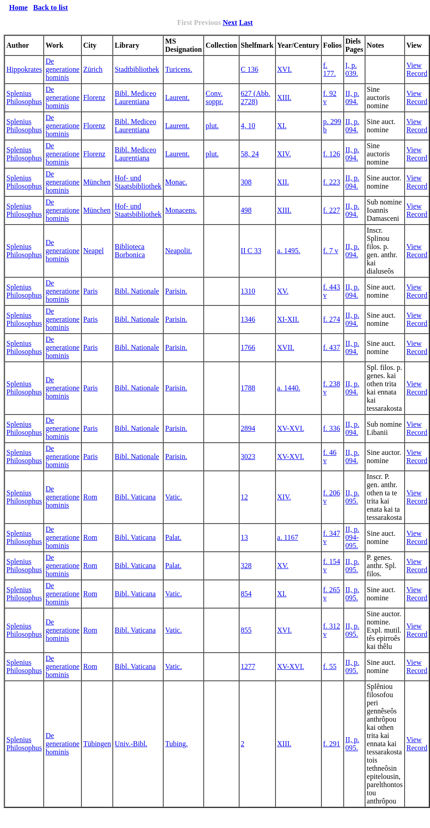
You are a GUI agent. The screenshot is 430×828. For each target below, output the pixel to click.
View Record (416, 69)
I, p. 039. (351, 69)
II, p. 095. (352, 497)
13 (244, 537)
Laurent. (177, 97)
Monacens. (181, 210)
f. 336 (331, 428)
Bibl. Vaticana (135, 497)
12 (244, 497)
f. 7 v (330, 250)
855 (246, 630)
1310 (248, 291)
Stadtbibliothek (137, 69)
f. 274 (331, 319)
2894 (248, 428)
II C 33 (251, 250)
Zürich (93, 69)
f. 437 (331, 347)
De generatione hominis (62, 69)
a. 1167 (288, 537)
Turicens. (178, 69)
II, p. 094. (352, 97)
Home (18, 7)
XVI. (284, 69)
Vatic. (173, 497)
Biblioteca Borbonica (130, 251)
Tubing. (176, 744)
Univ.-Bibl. (131, 744)
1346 (248, 319)
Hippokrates (24, 69)
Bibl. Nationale (137, 291)
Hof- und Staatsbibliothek (138, 182)
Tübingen (97, 744)
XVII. (286, 347)
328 (246, 565)
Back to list (50, 7)
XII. (283, 182)
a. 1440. (288, 388)
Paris (90, 291)
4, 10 (248, 126)
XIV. (284, 154)
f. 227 (331, 210)
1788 (248, 388)
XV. (283, 291)
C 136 (250, 69)
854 (246, 594)
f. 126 (331, 154)
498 (246, 210)
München (96, 182)
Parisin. (176, 291)
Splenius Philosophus (24, 97)
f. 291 (331, 744)
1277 (248, 666)
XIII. (284, 97)
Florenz (94, 97)
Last (246, 22)
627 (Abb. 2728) (255, 97)
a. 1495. (288, 250)
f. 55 (329, 666)
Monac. (176, 182)
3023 (248, 456)
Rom (90, 497)
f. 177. (329, 69)
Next (230, 22)
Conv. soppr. (214, 97)
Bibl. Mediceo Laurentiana (135, 97)
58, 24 (250, 154)
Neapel (93, 250)
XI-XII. (288, 319)
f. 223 (331, 182)
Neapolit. (178, 250)
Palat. (173, 537)
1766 (248, 347)
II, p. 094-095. (352, 537)
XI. (282, 126)
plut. (212, 126)
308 (246, 182)
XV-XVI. (290, 428)
